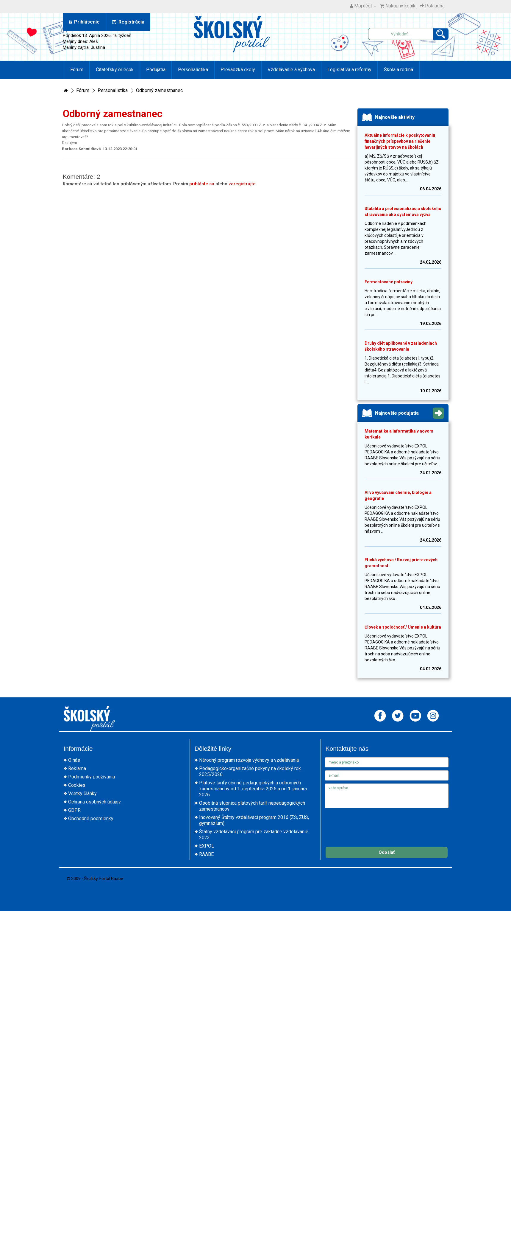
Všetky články (82, 793)
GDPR (74, 810)
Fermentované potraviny (388, 281)
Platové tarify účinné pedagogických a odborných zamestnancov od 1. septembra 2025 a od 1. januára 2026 (253, 789)
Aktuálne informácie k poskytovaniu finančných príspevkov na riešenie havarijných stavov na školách (400, 141)
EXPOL (206, 846)
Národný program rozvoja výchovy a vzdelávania (249, 760)
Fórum (76, 69)
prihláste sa (201, 183)
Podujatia (155, 69)
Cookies (76, 785)
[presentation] (370, 822)
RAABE (206, 854)
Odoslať (387, 852)
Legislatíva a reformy (349, 69)
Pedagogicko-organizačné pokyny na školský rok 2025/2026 (250, 771)
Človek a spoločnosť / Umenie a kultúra (403, 627)
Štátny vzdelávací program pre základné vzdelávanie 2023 (253, 834)
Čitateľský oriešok (115, 69)
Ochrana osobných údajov (94, 802)
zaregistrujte (242, 183)
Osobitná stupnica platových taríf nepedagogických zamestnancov (252, 806)
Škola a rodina (398, 69)
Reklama (77, 768)
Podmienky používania (91, 777)
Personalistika (193, 69)
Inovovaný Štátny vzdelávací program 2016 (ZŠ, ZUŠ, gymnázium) (254, 820)
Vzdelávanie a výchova (291, 69)
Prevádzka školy (238, 69)
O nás (74, 760)
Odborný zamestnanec (159, 90)
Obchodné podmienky (90, 818)
